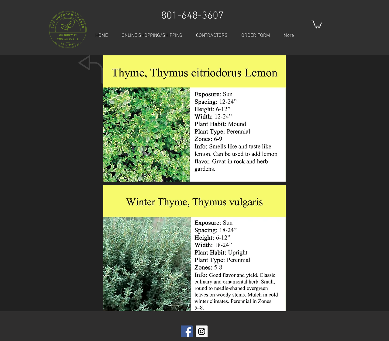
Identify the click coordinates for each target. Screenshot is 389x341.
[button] (317, 24)
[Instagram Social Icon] (202, 331)
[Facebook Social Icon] (187, 331)
